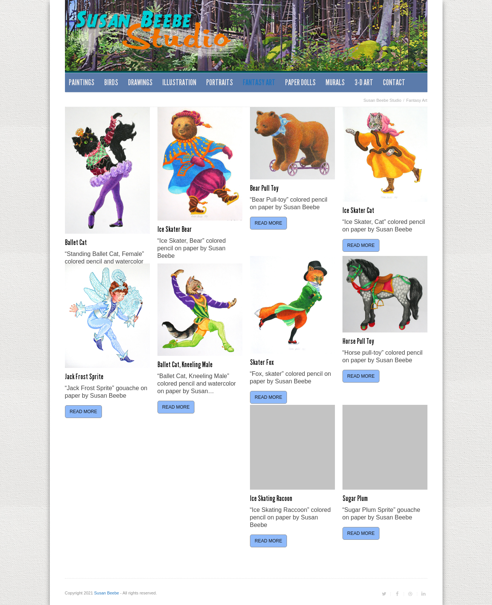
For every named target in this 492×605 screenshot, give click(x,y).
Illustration (179, 82)
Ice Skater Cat (358, 210)
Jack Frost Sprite (84, 376)
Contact (394, 82)
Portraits (219, 82)
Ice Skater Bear (174, 229)
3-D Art (364, 82)
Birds (111, 82)
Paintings (81, 82)
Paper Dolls (300, 82)
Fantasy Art (259, 82)
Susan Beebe (106, 593)
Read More (268, 223)
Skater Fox (262, 362)
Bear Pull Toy (264, 188)
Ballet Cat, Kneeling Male (185, 364)
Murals (335, 82)
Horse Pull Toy (358, 341)
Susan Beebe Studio (382, 100)
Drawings (140, 82)
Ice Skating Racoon (271, 498)
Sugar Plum (355, 498)
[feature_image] (107, 170)
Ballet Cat (76, 242)
